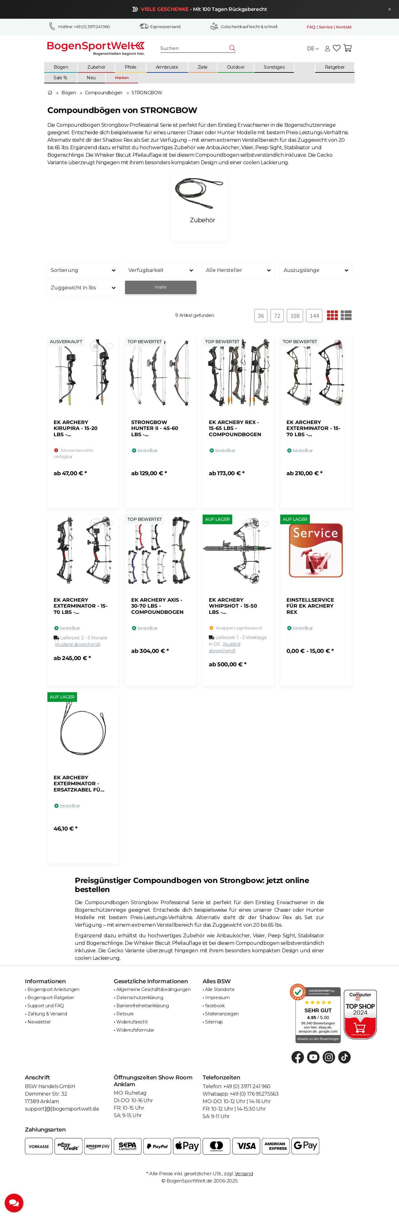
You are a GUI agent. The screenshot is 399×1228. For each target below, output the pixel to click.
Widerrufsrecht (131, 1022)
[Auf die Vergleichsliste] (95, 346)
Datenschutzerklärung (139, 997)
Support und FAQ (45, 1006)
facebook (214, 1006)
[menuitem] (61, 67)
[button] (327, 49)
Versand (244, 1173)
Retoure (125, 1014)
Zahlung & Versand (47, 1014)
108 (295, 315)
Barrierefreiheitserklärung (142, 1006)
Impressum (217, 997)
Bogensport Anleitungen (53, 989)
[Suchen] (195, 49)
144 (314, 315)
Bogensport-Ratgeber (50, 997)
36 (261, 315)
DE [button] (313, 49)
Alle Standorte (219, 989)
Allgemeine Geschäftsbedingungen (153, 989)
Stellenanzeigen (222, 1014)
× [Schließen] (387, 9)
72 (277, 315)
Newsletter (39, 1022)
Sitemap (214, 1022)
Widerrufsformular (135, 1030)
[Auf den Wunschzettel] (109, 346)
